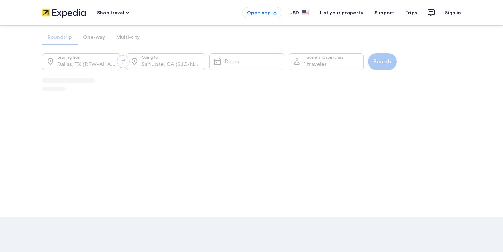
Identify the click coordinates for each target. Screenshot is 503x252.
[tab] (60, 37)
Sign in (453, 12)
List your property (341, 12)
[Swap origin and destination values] (123, 61)
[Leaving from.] (81, 61)
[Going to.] (165, 61)
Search (382, 61)
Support (384, 12)
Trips (411, 12)
